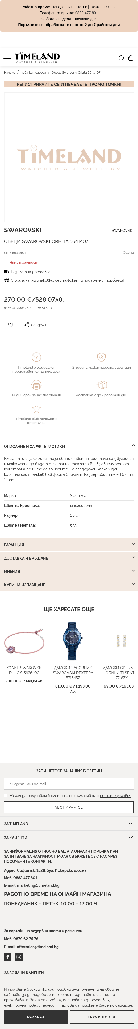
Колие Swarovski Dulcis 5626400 (24, 670)
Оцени (128, 252)
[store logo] (37, 57)
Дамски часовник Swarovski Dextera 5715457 (73, 672)
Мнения (12, 571)
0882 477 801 (25, 877)
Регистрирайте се (38, 84)
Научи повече (102, 1017)
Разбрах (36, 1017)
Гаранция (14, 544)
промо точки (104, 84)
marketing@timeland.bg (38, 885)
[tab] (69, 446)
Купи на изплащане (24, 584)
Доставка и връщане (26, 557)
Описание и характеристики (34, 446)
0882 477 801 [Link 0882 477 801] (86, 13)
